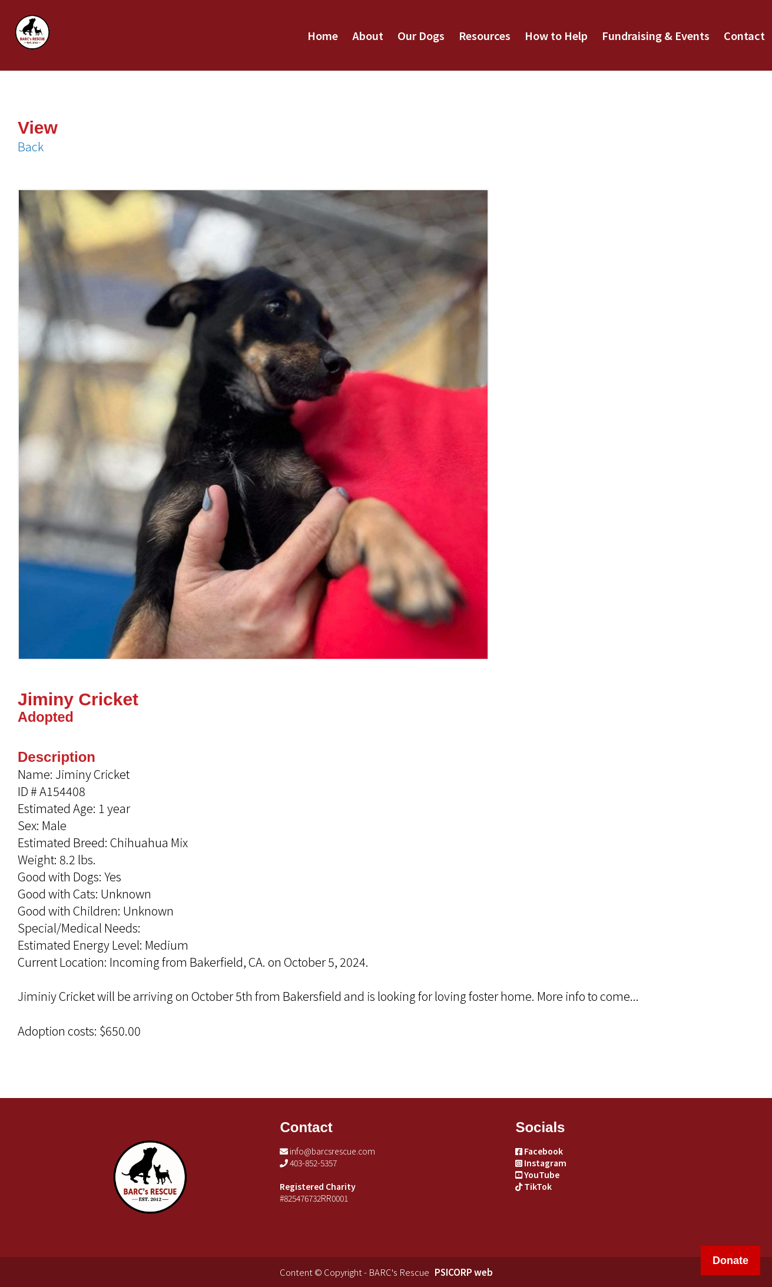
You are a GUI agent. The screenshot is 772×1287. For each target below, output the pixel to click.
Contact (744, 35)
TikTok (533, 1186)
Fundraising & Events (656, 35)
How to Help (556, 35)
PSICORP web (464, 1272)
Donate (730, 1260)
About (367, 35)
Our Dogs (421, 35)
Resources (485, 35)
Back (31, 146)
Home (322, 35)
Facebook (539, 1151)
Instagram (540, 1163)
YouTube (537, 1174)
